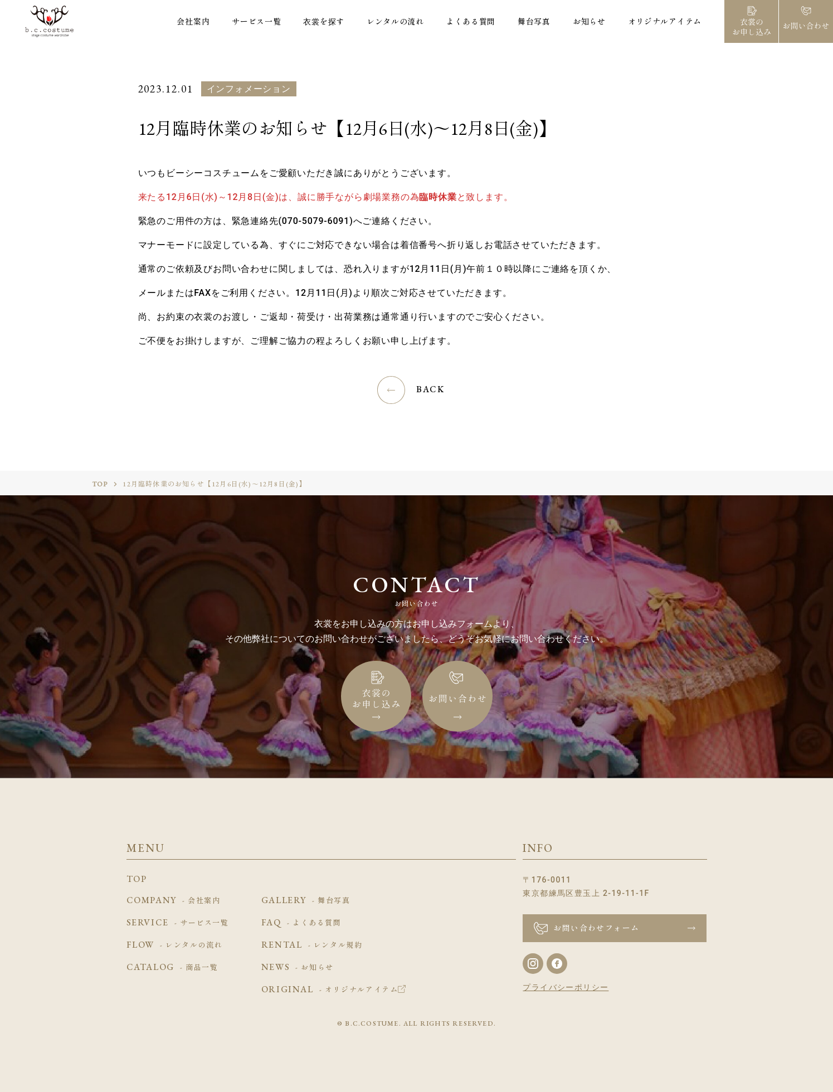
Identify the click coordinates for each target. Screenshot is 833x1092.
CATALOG (172, 968)
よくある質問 (470, 21)
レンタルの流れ (395, 21)
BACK (430, 389)
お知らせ (589, 21)
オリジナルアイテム (665, 21)
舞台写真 (534, 21)
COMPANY (173, 901)
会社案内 (193, 21)
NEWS (297, 968)
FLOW (174, 945)
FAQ (301, 923)
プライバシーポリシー (565, 987)
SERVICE (177, 923)
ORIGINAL (333, 990)
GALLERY (305, 901)
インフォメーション (249, 89)
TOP (100, 484)
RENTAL (311, 945)
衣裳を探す (323, 21)
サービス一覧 (256, 21)
